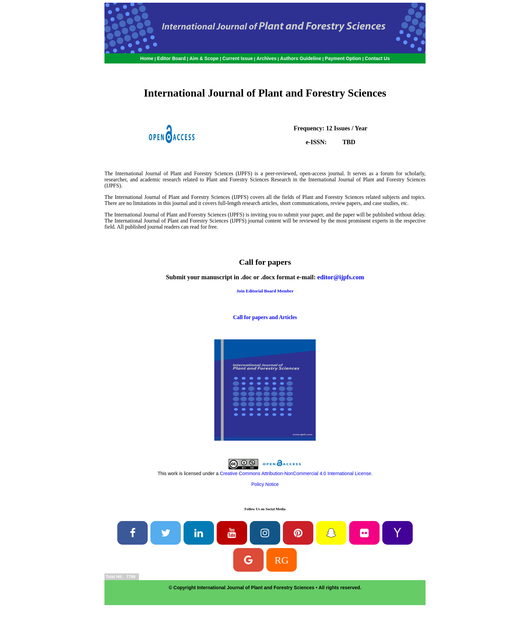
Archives (266, 58)
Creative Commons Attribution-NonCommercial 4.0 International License (295, 473)
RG (281, 560)
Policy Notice (265, 484)
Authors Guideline (300, 58)
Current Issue (237, 58)
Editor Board (171, 58)
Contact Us (377, 58)
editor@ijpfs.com (340, 277)
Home (146, 58)
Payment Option (343, 58)
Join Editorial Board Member (264, 290)
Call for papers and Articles (265, 317)
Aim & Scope (204, 58)
